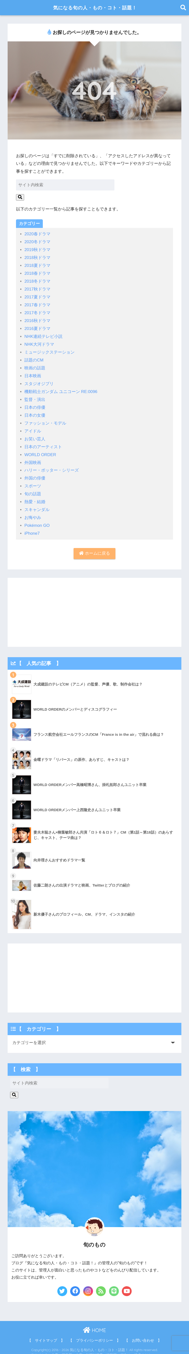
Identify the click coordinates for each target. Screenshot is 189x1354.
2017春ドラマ (37, 303)
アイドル (32, 427)
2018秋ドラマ (37, 257)
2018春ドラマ (37, 272)
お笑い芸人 (34, 434)
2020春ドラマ (37, 234)
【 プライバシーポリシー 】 (94, 1334)
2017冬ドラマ (37, 311)
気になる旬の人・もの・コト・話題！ (95, 7)
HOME (94, 1324)
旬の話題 (32, 488)
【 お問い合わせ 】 (143, 1334)
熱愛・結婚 (34, 496)
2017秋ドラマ (37, 288)
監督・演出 (34, 396)
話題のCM (34, 357)
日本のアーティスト (43, 442)
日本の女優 (34, 411)
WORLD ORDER (40, 450)
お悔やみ (32, 512)
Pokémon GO (37, 519)
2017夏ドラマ (37, 295)
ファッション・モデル (45, 419)
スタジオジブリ (39, 380)
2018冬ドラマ (37, 280)
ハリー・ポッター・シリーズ (51, 465)
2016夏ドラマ (37, 326)
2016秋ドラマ (37, 319)
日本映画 (32, 373)
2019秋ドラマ (37, 249)
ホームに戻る (94, 547)
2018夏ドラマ (37, 264)
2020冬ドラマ (37, 241)
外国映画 (32, 457)
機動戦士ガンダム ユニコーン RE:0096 (60, 388)
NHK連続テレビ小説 (43, 334)
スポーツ (32, 481)
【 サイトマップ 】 (46, 1334)
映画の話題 (34, 365)
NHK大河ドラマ (39, 342)
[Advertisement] (95, 606)
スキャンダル (36, 504)
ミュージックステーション (49, 349)
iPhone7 (32, 527)
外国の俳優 (34, 473)
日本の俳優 (34, 403)
